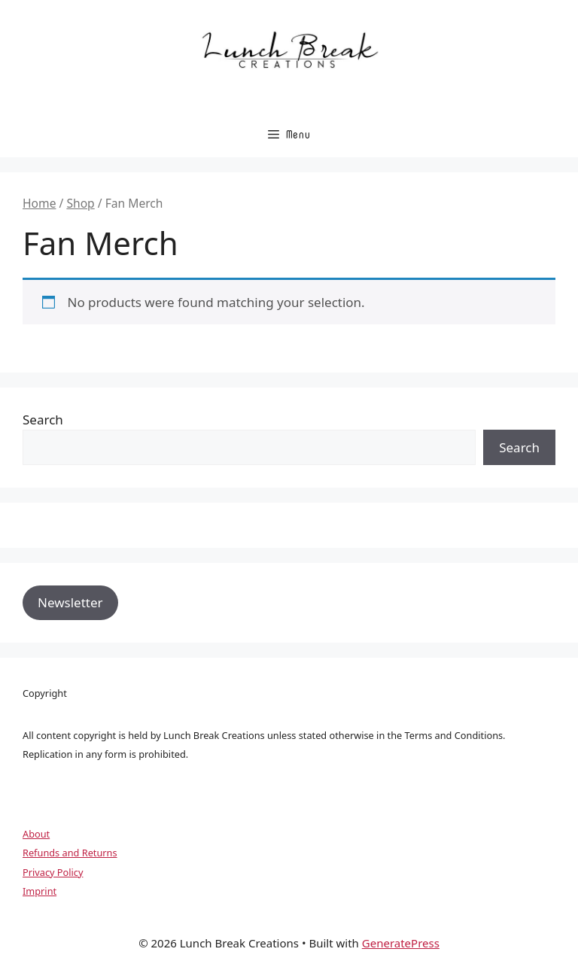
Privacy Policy (53, 872)
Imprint (39, 891)
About (36, 834)
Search (43, 419)
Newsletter (70, 602)
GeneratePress (401, 942)
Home (39, 203)
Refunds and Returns (70, 852)
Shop (80, 203)
